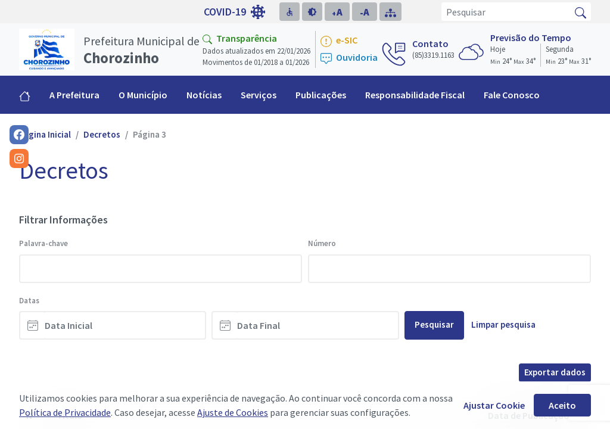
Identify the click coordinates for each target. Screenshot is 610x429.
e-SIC (338, 41)
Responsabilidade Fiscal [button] (415, 95)
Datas (29, 301)
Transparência (240, 38)
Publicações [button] (320, 95)
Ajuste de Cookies (232, 412)
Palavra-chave (43, 243)
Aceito (562, 405)
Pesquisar (434, 324)
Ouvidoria (349, 58)
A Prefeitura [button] (74, 95)
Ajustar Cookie (494, 405)
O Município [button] (143, 95)
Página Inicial (45, 134)
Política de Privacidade (65, 412)
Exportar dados (555, 372)
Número (322, 243)
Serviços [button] (258, 95)
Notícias (204, 95)
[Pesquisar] (506, 11)
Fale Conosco (512, 95)
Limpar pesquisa (503, 324)
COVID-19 (234, 12)
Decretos (101, 134)
